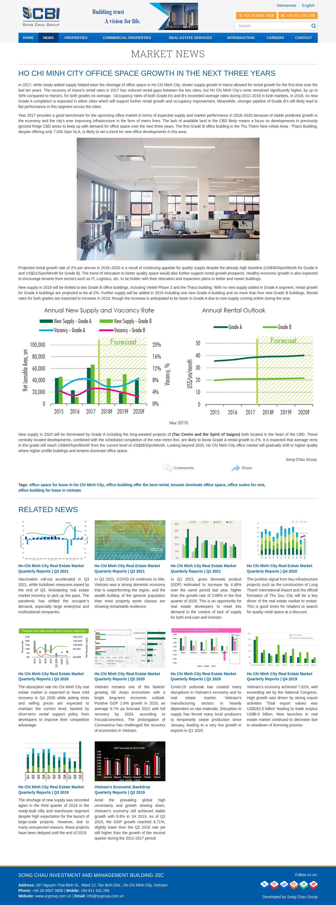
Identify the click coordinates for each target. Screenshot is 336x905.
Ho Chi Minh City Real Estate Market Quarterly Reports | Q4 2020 (279, 568)
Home (28, 38)
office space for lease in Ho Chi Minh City (66, 485)
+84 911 (87, 890)
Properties (76, 38)
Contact (303, 38)
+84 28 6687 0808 (258, 15)
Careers (275, 38)
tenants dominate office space (198, 485)
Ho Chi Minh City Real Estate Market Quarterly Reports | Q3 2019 (51, 790)
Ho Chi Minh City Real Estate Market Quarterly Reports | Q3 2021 (51, 568)
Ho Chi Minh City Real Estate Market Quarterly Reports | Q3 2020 (51, 676)
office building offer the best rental (137, 485)
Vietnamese (286, 5)
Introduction (241, 38)
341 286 (101, 890)
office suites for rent (246, 485)
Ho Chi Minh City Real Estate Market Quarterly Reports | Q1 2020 (203, 676)
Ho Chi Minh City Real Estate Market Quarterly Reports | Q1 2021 (203, 568)
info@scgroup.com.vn (105, 896)
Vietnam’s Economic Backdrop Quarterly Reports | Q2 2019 (122, 790)
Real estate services (190, 38)
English (308, 5)
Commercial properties (127, 38)
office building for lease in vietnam (50, 490)
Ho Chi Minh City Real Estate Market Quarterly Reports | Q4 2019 (279, 676)
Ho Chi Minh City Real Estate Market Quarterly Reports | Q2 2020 (127, 676)
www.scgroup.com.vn (53, 896)
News (48, 38)
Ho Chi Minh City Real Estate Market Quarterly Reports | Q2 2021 (127, 568)
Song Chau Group (302, 897)
